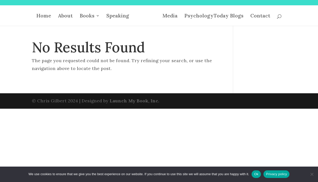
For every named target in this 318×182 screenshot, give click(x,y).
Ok (256, 174)
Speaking (117, 16)
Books (87, 16)
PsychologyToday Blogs (213, 16)
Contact (260, 16)
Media (170, 16)
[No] (311, 174)
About (65, 16)
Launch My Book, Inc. (134, 101)
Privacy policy (276, 174)
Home (43, 16)
